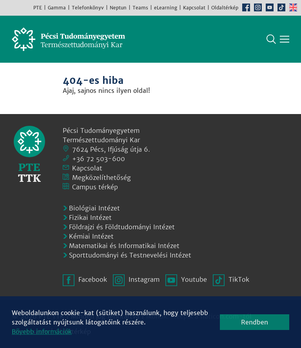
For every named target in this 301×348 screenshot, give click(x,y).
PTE (37, 8)
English (293, 7)
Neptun (118, 8)
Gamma (57, 8)
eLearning (165, 8)
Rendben (254, 322)
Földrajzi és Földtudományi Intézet (122, 227)
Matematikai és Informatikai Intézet (124, 246)
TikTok (281, 7)
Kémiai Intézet (91, 236)
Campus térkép (95, 187)
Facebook (246, 7)
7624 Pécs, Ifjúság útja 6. (111, 149)
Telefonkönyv (88, 8)
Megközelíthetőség (101, 177)
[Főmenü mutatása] (284, 39)
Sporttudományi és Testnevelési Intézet (130, 255)
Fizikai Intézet (90, 217)
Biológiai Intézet (94, 208)
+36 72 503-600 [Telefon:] (98, 159)
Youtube (270, 7)
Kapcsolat (194, 8)
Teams (140, 8)
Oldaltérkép (224, 8)
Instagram (258, 7)
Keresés (271, 39)
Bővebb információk (42, 331)
